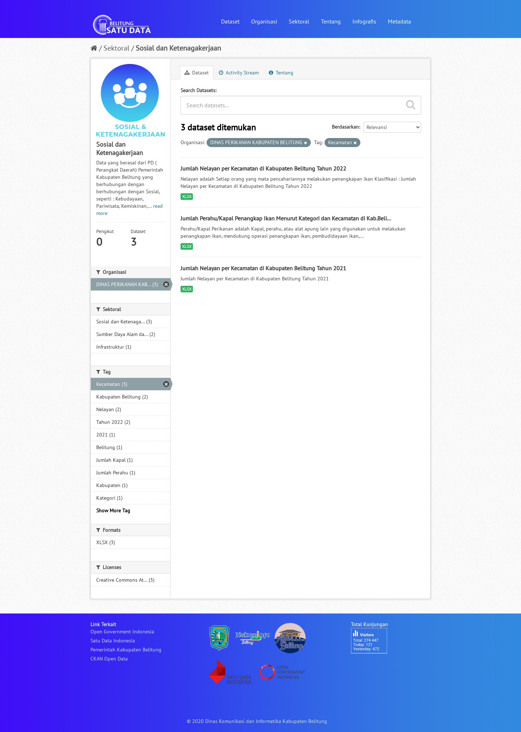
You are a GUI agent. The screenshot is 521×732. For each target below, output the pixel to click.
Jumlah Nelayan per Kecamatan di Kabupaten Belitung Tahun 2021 (263, 268)
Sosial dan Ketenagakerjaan (178, 48)
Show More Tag (113, 510)
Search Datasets (198, 90)
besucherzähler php (372, 666)
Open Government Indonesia (122, 631)
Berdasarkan (345, 127)
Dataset (230, 21)
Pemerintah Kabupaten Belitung (125, 649)
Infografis (364, 21)
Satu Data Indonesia (112, 640)
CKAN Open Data (109, 658)
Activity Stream (239, 72)
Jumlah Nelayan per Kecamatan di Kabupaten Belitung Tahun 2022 (263, 168)
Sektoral (299, 21)
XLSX (186, 196)
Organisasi (264, 21)
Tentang (331, 21)
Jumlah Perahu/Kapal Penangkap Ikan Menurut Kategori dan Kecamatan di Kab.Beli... (286, 218)
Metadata (399, 21)
